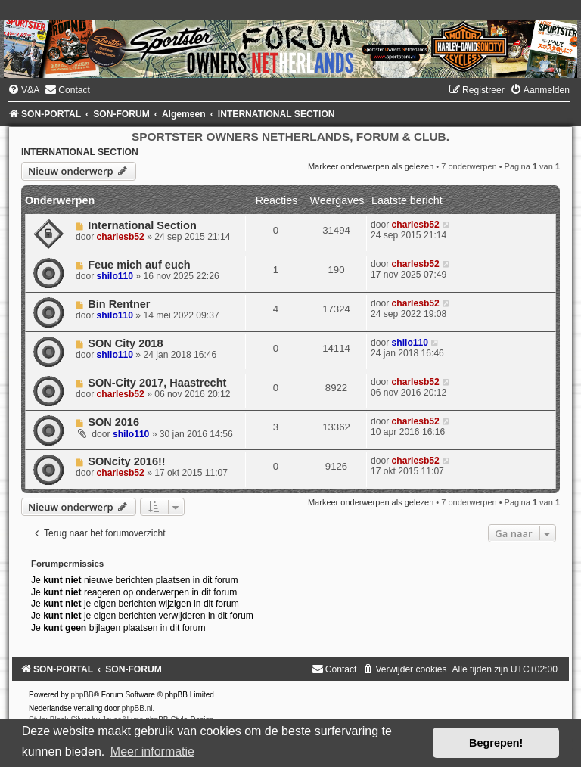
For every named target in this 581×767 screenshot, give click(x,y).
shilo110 (115, 276)
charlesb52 (120, 236)
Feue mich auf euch (139, 265)
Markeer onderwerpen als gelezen (370, 166)
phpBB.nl (137, 708)
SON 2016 (113, 422)
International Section (142, 225)
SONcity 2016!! (126, 461)
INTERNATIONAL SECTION (79, 152)
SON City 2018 (125, 343)
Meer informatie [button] (152, 751)
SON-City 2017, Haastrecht (157, 383)
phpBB (82, 695)
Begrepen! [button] (496, 743)
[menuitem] (23, 90)
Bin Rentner (119, 304)
